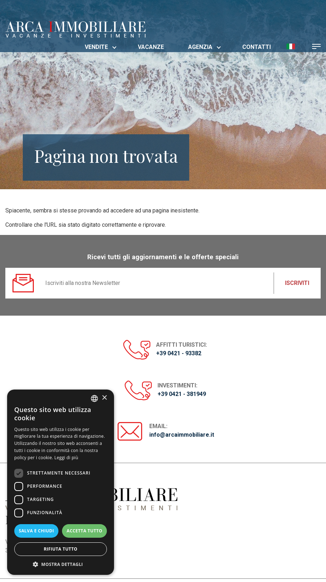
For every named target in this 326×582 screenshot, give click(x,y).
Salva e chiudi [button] (36, 531)
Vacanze (151, 47)
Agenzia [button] (204, 47)
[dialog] (60, 482)
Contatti (256, 47)
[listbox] (94, 398)
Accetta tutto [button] (84, 531)
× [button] (104, 398)
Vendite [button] (101, 47)
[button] (290, 46)
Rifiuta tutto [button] (61, 549)
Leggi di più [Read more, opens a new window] (66, 458)
